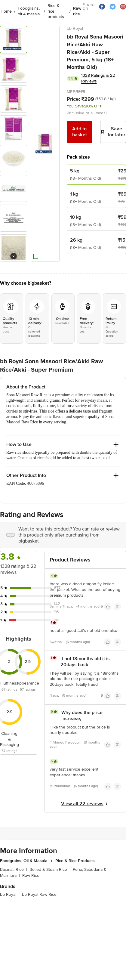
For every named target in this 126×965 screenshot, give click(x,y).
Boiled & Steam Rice (49, 869)
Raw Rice (30, 875)
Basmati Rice (13, 869)
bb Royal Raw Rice (39, 894)
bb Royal (75, 28)
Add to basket (79, 132)
